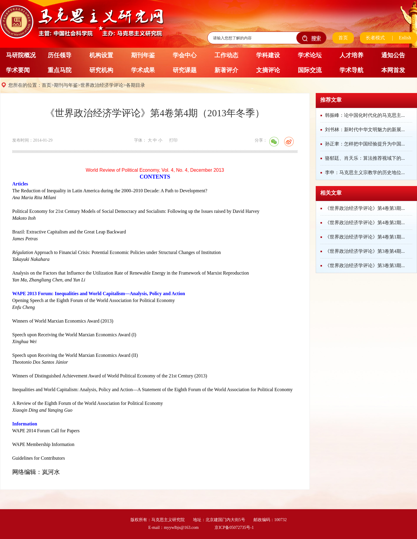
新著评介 (226, 70)
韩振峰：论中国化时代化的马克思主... (365, 115)
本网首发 (393, 70)
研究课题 (185, 70)
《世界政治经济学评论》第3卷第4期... (365, 251)
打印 (173, 140)
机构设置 (101, 55)
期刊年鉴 (143, 55)
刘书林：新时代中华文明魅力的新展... (365, 129)
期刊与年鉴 (66, 85)
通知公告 (393, 55)
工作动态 (226, 55)
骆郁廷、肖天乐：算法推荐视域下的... (365, 158)
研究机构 (101, 70)
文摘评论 (268, 70)
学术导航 (351, 70)
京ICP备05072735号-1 (233, 527)
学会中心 (185, 55)
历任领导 (59, 55)
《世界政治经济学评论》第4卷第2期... (365, 222)
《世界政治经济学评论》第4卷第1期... (365, 236)
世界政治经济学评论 (101, 85)
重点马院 (59, 70)
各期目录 (135, 85)
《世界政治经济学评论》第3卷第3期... (365, 265)
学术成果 (143, 70)
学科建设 (268, 55)
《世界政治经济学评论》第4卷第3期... (365, 208)
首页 (343, 37)
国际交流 (310, 70)
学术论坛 (310, 55)
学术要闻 (18, 70)
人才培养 (351, 55)
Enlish (405, 37)
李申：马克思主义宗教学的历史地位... (365, 172)
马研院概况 (21, 55)
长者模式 (375, 37)
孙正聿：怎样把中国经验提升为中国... (365, 143)
